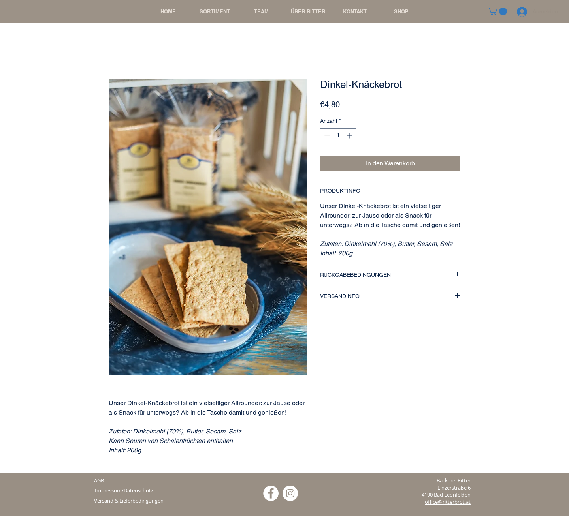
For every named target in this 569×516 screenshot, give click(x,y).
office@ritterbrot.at (448, 501)
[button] (497, 11)
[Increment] (350, 136)
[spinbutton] (338, 136)
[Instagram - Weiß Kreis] (290, 493)
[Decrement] (326, 136)
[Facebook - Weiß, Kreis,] (271, 493)
